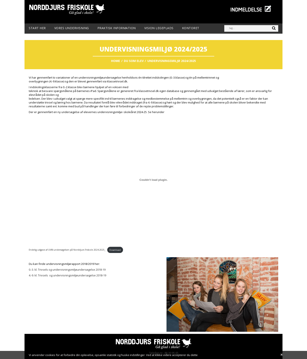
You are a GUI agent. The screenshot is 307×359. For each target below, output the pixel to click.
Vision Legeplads (159, 28)
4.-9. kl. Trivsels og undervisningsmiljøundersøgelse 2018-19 (68, 275)
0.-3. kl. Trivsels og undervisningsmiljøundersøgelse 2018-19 (67, 269)
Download (115, 249)
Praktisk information (116, 28)
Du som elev (134, 61)
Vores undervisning (71, 28)
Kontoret (190, 28)
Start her (37, 28)
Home (115, 61)
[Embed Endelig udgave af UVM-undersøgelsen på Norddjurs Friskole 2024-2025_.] (153, 180)
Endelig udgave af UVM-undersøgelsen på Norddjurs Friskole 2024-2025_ (67, 249)
